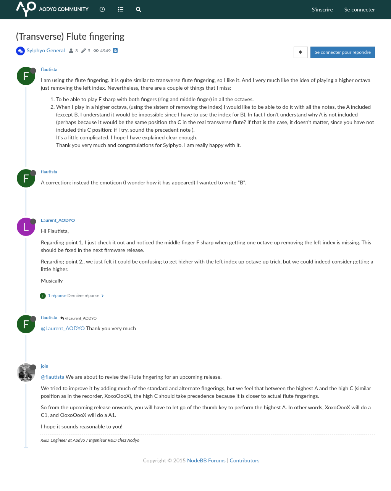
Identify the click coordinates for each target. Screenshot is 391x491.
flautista (49, 69)
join (44, 366)
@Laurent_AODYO (78, 318)
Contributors (244, 460)
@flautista (52, 376)
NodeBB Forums (206, 460)
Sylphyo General (46, 50)
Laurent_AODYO (58, 220)
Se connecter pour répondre (343, 52)
